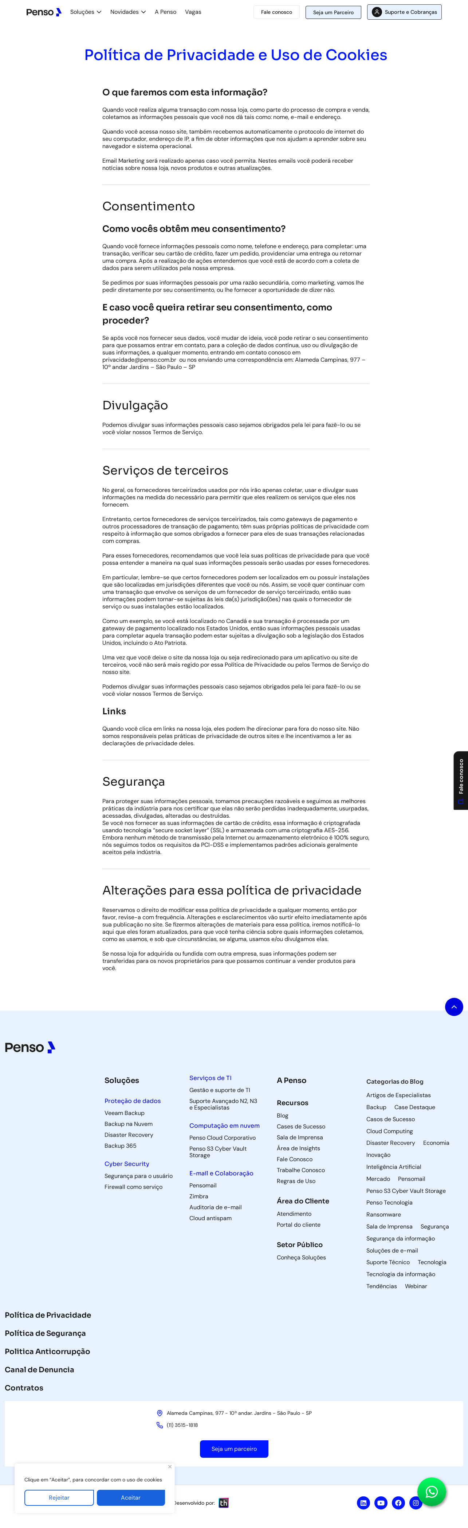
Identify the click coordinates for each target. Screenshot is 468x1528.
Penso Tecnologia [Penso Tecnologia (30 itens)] (389, 1202)
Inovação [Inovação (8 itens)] (378, 1155)
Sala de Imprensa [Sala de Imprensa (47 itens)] (389, 1226)
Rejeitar (59, 1497)
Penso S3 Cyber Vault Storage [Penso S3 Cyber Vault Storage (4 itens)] (406, 1191)
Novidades (124, 12)
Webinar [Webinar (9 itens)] (416, 1286)
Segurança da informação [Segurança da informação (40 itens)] (400, 1238)
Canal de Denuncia (39, 1369)
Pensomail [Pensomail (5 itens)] (411, 1179)
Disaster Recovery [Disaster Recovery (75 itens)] (390, 1143)
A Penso (165, 12)
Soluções (82, 12)
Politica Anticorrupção (47, 1351)
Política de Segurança (45, 1333)
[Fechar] (170, 1466)
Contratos (24, 1388)
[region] (95, 1488)
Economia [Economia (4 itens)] (436, 1143)
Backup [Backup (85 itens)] (376, 1107)
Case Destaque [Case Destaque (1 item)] (414, 1107)
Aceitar (131, 1497)
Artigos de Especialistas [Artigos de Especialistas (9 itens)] (398, 1095)
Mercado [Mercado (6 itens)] (378, 1179)
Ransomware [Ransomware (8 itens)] (383, 1214)
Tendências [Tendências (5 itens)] (381, 1286)
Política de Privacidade (48, 1315)
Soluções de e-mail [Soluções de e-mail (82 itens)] (392, 1250)
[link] (139, 360)
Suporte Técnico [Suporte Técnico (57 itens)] (388, 1262)
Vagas (193, 12)
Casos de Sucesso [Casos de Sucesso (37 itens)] (390, 1119)
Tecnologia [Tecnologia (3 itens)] (432, 1262)
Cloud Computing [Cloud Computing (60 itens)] (389, 1131)
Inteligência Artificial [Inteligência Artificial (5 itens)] (393, 1167)
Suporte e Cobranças (411, 12)
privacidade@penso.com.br (139, 360)
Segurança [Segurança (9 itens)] (435, 1226)
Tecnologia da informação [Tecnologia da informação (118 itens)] (400, 1274)
